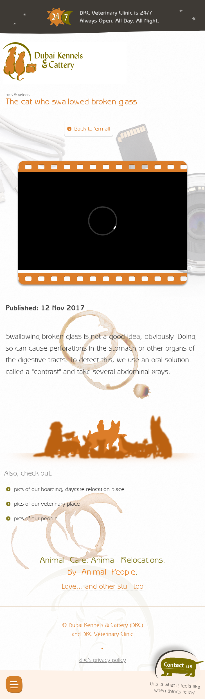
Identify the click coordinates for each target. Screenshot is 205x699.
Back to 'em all (92, 129)
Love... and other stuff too (102, 586)
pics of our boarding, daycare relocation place (69, 489)
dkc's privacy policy (102, 660)
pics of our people (36, 518)
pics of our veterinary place (47, 504)
